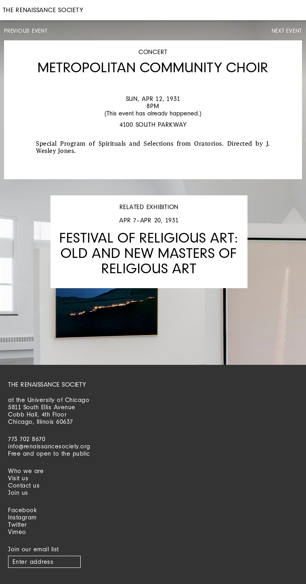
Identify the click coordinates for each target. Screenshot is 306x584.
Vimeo (17, 532)
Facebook (22, 510)
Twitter (17, 524)
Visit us (18, 478)
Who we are (26, 471)
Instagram (22, 517)
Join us (18, 492)
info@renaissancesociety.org (49, 446)
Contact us (24, 485)
